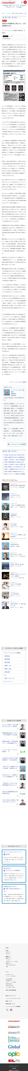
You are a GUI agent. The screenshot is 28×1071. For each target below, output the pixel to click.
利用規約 (14, 1068)
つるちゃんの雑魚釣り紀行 (17, 505)
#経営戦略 (7, 659)
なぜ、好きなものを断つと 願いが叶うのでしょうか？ (10, 801)
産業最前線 (13, 515)
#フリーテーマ (8, 681)
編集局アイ (8, 956)
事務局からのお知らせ (14, 1070)
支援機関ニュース (9, 980)
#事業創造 (7, 656)
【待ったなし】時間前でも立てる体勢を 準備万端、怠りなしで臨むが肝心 (10, 767)
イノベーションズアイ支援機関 (13, 1006)
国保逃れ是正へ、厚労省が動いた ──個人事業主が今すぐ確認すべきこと (10, 742)
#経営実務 (7, 662)
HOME (7, 947)
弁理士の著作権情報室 (11, 990)
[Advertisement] (14, 625)
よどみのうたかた (15, 495)
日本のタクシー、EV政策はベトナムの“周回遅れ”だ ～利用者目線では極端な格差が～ (10, 776)
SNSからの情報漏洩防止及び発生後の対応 (10, 792)
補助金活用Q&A (9, 983)
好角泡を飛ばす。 (15, 544)
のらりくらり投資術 (15, 584)
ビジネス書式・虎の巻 (10, 987)
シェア (11, 36)
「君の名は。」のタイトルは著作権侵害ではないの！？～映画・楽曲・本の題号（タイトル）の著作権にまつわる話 (10, 784)
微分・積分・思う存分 (17, 13)
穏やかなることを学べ (16, 554)
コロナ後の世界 (14, 594)
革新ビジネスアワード (11, 995)
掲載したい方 (9, 1001)
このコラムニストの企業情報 (18, 444)
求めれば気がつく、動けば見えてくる (18, 604)
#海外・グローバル (9, 678)
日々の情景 (13, 525)
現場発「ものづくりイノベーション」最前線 (18, 575)
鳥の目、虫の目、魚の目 (17, 564)
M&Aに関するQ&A (9, 985)
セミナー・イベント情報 (11, 982)
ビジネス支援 (9, 979)
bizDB (8, 854)
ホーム (3, 13)
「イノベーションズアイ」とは (13, 998)
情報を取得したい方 (10, 1003)
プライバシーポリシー (14, 1066)
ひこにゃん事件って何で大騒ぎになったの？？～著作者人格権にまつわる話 (10, 725)
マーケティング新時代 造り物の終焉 (18, 535)
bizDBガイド (8, 952)
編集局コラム (8, 963)
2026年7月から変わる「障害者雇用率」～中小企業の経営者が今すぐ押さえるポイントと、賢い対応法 (10, 759)
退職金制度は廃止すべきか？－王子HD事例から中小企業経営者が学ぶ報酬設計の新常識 (10, 734)
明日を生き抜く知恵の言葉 (17, 485)
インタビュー (8, 959)
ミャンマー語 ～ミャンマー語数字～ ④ (10, 750)
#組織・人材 (7, 665)
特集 (7, 966)
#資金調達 (7, 672)
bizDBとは (8, 953)
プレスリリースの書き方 (13, 870)
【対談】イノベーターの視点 (12, 961)
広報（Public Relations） (11, 965)
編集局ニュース (9, 958)
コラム (8, 13)
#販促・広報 (7, 669)
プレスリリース (9, 974)
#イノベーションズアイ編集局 (18, 382)
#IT (5, 675)
